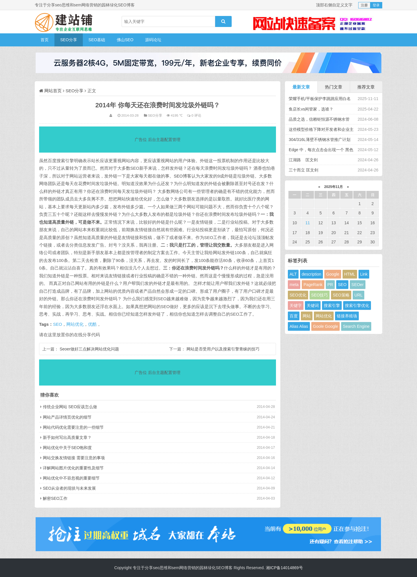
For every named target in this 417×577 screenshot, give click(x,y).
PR (330, 284)
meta (294, 284)
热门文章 (333, 86)
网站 (307, 316)
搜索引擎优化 (357, 305)
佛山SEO (125, 39)
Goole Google (325, 326)
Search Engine (356, 326)
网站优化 (75, 324)
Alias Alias (299, 326)
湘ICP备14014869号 (284, 567)
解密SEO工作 (55, 498)
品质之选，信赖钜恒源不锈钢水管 (319, 119)
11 (307, 222)
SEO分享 (68, 39)
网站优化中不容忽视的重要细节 (71, 478)
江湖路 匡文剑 (303, 160)
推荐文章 (366, 86)
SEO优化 (298, 295)
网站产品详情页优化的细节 (67, 417)
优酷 (92, 324)
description (311, 274)
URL (358, 295)
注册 (364, 5)
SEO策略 (341, 295)
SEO (57, 324)
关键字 (296, 305)
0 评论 (196, 115)
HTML (349, 274)
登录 (376, 5)
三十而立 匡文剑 (303, 170)
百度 (294, 316)
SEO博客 (182, 176)
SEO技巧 (319, 295)
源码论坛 (153, 39)
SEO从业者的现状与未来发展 (69, 488)
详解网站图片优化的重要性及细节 (73, 468)
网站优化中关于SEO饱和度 (67, 447)
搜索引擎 (332, 305)
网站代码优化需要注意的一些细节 (73, 427)
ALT (293, 274)
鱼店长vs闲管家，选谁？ (311, 109)
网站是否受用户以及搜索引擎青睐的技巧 (222, 349)
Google (332, 274)
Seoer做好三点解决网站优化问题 (89, 349)
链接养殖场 (347, 316)
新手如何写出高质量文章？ (67, 437)
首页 (45, 39)
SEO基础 (97, 39)
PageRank (312, 284)
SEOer (358, 284)
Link (364, 274)
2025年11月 (333, 187)
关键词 (313, 305)
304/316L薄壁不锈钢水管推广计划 (319, 139)
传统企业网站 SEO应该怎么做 (70, 406)
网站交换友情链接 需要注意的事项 (74, 457)
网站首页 (53, 90)
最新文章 (301, 86)
